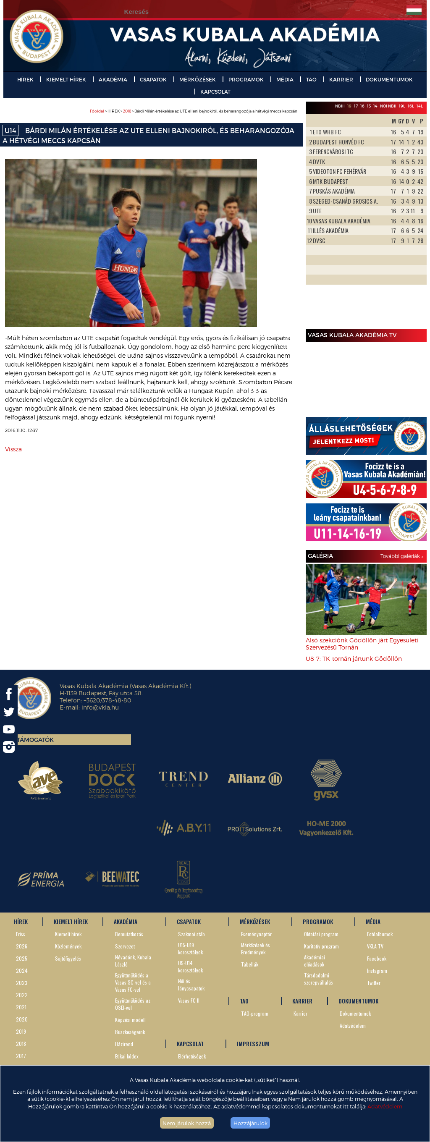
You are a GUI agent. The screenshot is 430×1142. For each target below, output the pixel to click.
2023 (21, 982)
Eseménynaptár (256, 934)
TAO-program (254, 1013)
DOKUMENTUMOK (389, 79)
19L (402, 106)
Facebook (376, 958)
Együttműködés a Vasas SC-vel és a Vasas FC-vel (133, 982)
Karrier (300, 1013)
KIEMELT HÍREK (66, 79)
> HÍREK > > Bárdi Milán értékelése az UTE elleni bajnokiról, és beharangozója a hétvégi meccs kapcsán (193, 111)
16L (411, 106)
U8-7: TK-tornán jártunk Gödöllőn (354, 658)
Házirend (124, 1044)
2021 (21, 1007)
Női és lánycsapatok (191, 984)
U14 (10, 130)
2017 (21, 1055)
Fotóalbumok (380, 934)
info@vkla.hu (100, 707)
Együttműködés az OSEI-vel (132, 1004)
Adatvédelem (384, 1106)
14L (420, 106)
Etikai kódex (127, 1056)
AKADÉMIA (113, 79)
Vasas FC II (188, 1000)
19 (349, 106)
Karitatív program (321, 946)
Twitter (373, 982)
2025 (21, 958)
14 (375, 106)
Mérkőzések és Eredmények (255, 948)
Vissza (13, 449)
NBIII (340, 106)
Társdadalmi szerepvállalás (318, 979)
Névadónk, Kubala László (133, 960)
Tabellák (249, 964)
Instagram (377, 970)
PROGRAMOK (246, 79)
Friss (20, 934)
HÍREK (25, 79)
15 (369, 106)
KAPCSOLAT (215, 91)
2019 (21, 1031)
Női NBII (388, 106)
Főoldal (97, 111)
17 (356, 106)
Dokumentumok (355, 1013)
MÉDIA (285, 79)
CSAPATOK (153, 79)
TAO (311, 79)
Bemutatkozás (129, 934)
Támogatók (35, 739)
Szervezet (125, 946)
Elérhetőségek (192, 1056)
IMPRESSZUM (253, 1044)
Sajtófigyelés (68, 958)
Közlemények (68, 946)
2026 (21, 946)
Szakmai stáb (191, 934)
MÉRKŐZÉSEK (197, 79)
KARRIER (341, 79)
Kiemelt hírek (68, 934)
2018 (21, 1043)
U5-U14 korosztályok (190, 966)
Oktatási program (321, 934)
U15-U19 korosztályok (190, 948)
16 (362, 106)
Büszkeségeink (130, 1031)
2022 (22, 994)
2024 (22, 970)
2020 (22, 1019)
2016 (127, 111)
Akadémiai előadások (314, 960)
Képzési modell (130, 1019)
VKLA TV (375, 946)
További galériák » (401, 556)
